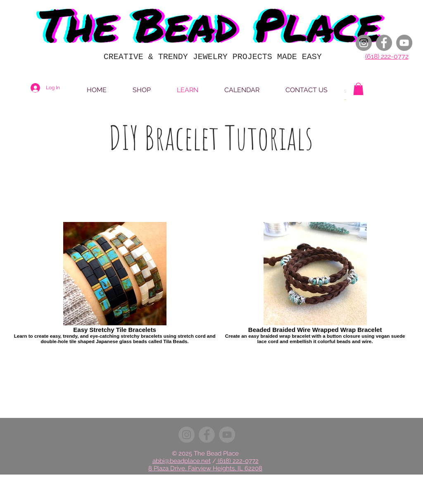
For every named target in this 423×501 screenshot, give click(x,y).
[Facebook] (384, 43)
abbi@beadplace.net (181, 461)
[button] (358, 89)
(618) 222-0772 (387, 56)
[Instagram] (364, 43)
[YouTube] (404, 43)
